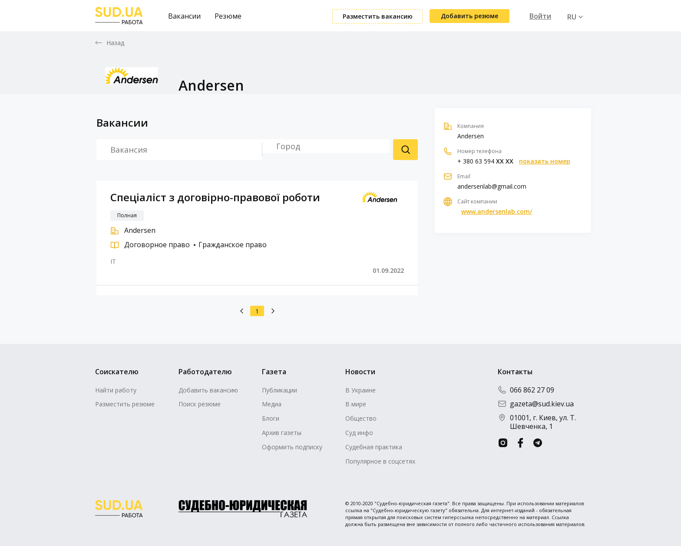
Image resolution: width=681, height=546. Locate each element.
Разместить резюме (125, 404)
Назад (115, 43)
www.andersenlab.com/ (496, 212)
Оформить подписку (292, 447)
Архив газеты (281, 432)
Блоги (270, 418)
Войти (540, 16)
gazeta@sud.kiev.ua (536, 403)
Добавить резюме (469, 16)
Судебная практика (373, 447)
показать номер (544, 161)
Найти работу (115, 390)
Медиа (271, 404)
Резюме (228, 16)
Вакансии (184, 16)
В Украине (360, 390)
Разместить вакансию (378, 16)
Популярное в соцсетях (380, 461)
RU (571, 17)
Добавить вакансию (208, 390)
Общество (361, 418)
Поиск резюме (405, 149)
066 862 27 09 (526, 390)
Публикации (279, 390)
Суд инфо (359, 432)
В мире (355, 404)
